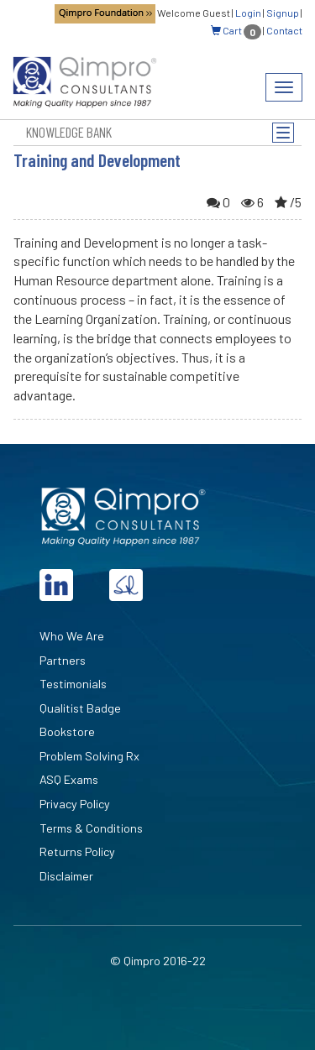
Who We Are (71, 636)
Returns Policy (77, 851)
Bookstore (67, 731)
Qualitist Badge (80, 708)
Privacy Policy (74, 804)
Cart (236, 30)
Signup (282, 12)
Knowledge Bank (69, 131)
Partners (62, 660)
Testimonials (73, 683)
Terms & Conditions (91, 828)
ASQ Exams (68, 779)
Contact (284, 30)
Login (248, 12)
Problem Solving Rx (89, 756)
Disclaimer (66, 876)
